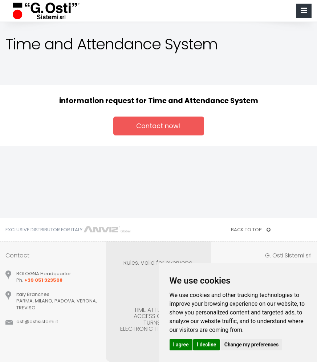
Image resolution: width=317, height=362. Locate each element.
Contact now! (158, 125)
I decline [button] (206, 344)
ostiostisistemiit (37, 321)
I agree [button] (181, 344)
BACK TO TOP (251, 229)
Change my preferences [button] (251, 344)
